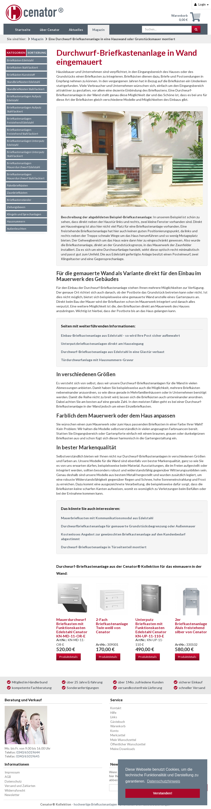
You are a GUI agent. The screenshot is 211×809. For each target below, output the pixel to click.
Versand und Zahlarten (20, 786)
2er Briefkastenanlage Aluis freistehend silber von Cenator (191, 625)
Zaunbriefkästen (17, 192)
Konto (114, 731)
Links (113, 717)
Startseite (22, 30)
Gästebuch (117, 722)
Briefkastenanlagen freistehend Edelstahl (20, 120)
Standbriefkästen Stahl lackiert (25, 89)
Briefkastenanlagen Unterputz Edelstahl (25, 142)
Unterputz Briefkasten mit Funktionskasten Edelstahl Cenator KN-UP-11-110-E (151, 627)
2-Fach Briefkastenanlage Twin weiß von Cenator (112, 625)
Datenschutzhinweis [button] (163, 781)
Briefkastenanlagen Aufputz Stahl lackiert (24, 109)
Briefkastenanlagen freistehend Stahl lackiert (22, 131)
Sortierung (36, 52)
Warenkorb (118, 726)
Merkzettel (117, 735)
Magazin (98, 30)
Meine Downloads (122, 749)
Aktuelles (76, 30)
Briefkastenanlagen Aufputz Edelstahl (24, 98)
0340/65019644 (28, 752)
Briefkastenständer (19, 199)
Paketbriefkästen (17, 185)
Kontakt (115, 708)
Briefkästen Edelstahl (20, 60)
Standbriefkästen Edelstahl (23, 81)
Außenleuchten (16, 228)
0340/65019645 (28, 756)
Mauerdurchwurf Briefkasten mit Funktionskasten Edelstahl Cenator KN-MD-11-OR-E (71, 627)
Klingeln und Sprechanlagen (24, 214)
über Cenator (50, 30)
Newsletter (12, 795)
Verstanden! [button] (162, 793)
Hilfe (113, 712)
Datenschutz (13, 781)
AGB (8, 777)
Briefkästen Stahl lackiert (22, 67)
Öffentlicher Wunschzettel (127, 744)
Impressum (12, 772)
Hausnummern (16, 221)
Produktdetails (68, 657)
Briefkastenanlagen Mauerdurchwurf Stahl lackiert (25, 176)
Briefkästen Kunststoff (21, 74)
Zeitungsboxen (16, 207)
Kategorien (16, 52)
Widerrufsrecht (15, 790)
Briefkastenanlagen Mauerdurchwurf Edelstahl (23, 165)
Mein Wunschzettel (123, 740)
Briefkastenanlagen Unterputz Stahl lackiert (25, 153)
